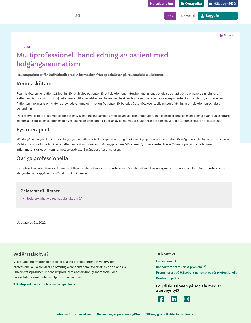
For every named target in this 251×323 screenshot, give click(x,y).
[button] (26, 46)
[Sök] (117, 16)
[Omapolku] (191, 3)
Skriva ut (227, 35)
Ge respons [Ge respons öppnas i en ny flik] (166, 261)
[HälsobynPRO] (223, 3)
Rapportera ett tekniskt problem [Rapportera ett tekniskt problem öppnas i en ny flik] (181, 267)
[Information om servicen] (73, 314)
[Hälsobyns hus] (161, 3)
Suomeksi (187, 16)
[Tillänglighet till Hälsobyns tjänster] (170, 314)
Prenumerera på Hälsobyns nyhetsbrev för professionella (196, 272)
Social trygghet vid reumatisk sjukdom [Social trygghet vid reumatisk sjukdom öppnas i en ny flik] (54, 198)
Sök (170, 16)
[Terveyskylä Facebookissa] (161, 298)
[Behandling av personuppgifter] (118, 314)
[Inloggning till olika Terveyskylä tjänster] (218, 16)
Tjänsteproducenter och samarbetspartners (44, 284)
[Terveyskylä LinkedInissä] (174, 298)
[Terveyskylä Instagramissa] (186, 298)
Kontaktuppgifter (168, 278)
